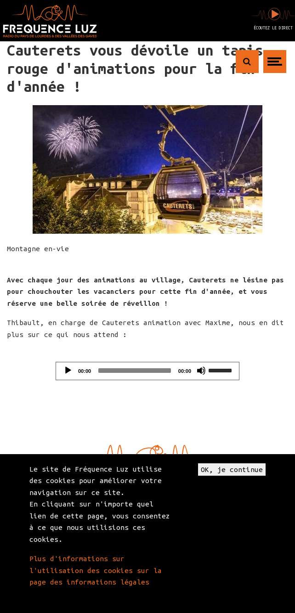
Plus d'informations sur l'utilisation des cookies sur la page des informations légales (95, 570)
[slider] (134, 370)
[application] (147, 371)
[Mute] (201, 370)
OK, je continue (232, 469)
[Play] (68, 370)
